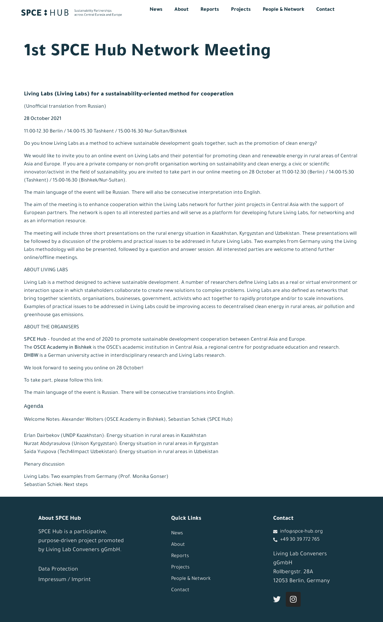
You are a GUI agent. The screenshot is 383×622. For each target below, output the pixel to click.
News (156, 10)
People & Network (283, 10)
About (181, 10)
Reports (209, 10)
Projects (241, 10)
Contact (325, 10)
